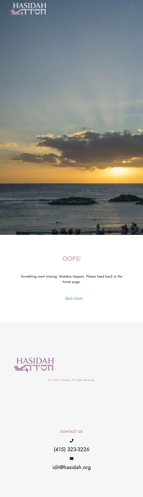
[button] (131, 7)
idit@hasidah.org (71, 467)
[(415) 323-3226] (71, 440)
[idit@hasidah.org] (71, 458)
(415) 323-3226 (72, 449)
